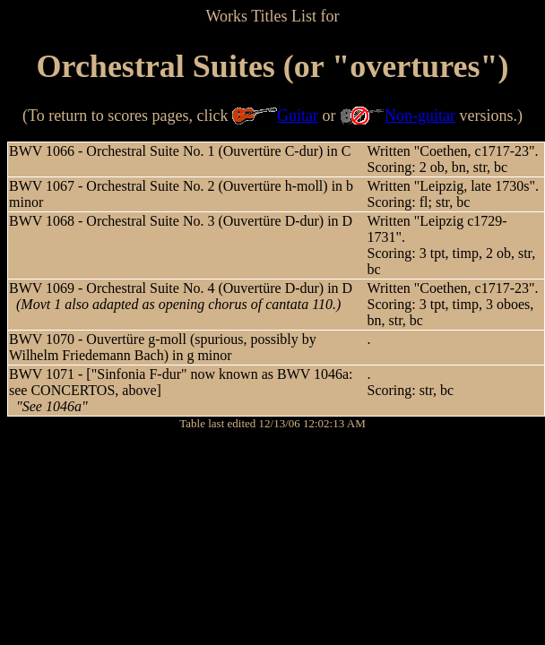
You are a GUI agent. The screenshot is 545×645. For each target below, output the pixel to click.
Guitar (297, 116)
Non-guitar (420, 116)
